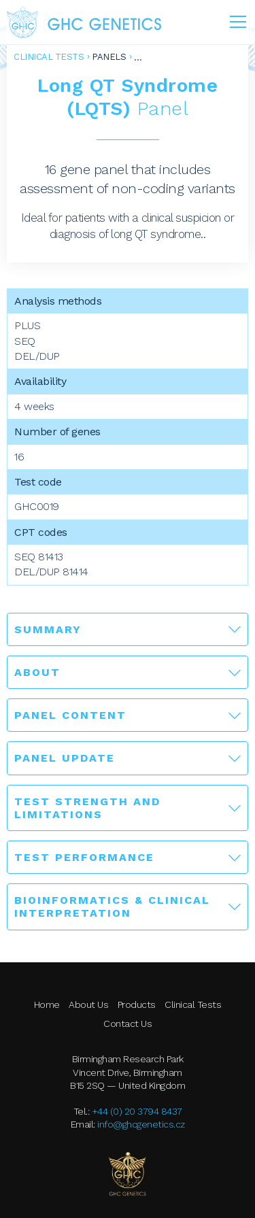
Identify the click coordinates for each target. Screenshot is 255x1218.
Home (47, 1004)
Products (137, 1004)
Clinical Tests (49, 57)
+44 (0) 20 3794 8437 (137, 1111)
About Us (88, 1004)
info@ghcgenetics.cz (141, 1124)
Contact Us (127, 1023)
